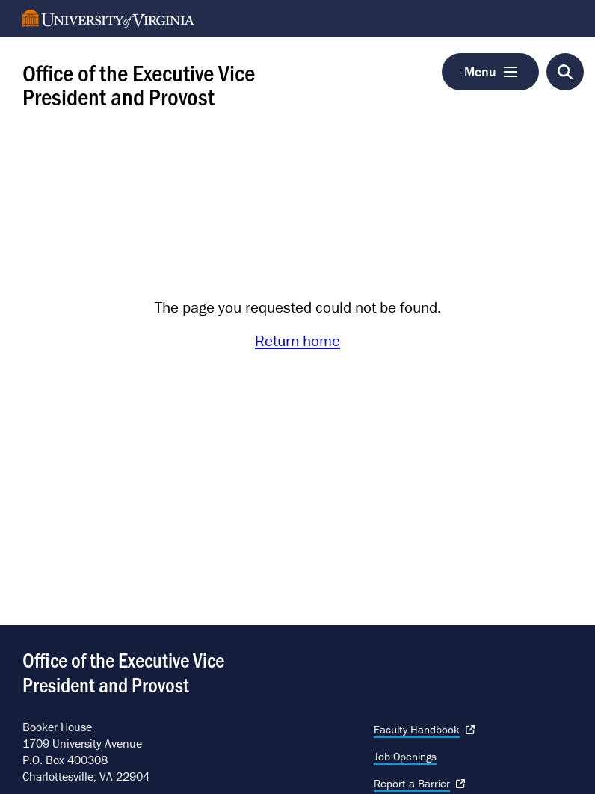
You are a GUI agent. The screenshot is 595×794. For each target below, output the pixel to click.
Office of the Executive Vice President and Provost (138, 83)
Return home (297, 341)
